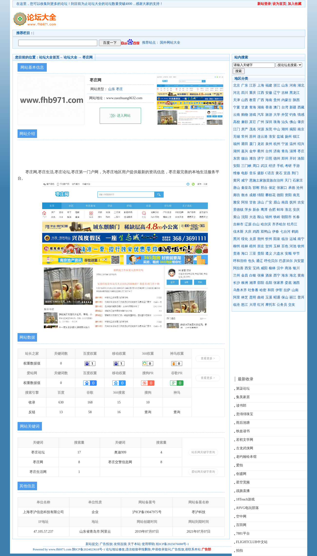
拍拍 (239, 550)
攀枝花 (270, 195)
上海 (260, 85)
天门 (288, 180)
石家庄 (298, 180)
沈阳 (244, 217)
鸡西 (256, 231)
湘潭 (252, 283)
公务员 (282, 305)
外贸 (284, 114)
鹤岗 (295, 231)
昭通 (276, 297)
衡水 (244, 195)
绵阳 (260, 195)
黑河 (236, 239)
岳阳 (268, 283)
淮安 (272, 136)
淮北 (288, 209)
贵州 (276, 100)
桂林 (244, 246)
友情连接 (120, 544)
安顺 (288, 253)
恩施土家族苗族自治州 (266, 180)
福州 (236, 144)
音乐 (252, 173)
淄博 (292, 151)
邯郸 (256, 188)
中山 (276, 129)
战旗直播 (243, 491)
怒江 (244, 305)
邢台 (264, 188)
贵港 (236, 253)
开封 (292, 158)
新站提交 (92, 544)
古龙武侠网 (244, 448)
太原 (252, 239)
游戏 (252, 114)
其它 (252, 122)
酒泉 (268, 275)
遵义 (268, 253)
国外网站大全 (170, 42)
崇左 (260, 246)
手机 (280, 166)
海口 (244, 253)
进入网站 (124, 115)
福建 (268, 85)
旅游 (268, 114)
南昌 (284, 202)
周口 (256, 166)
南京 (301, 129)
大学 (276, 114)
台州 (268, 151)
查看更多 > (208, 358)
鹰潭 (264, 209)
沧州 (299, 188)
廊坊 (236, 195)
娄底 (288, 283)
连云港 (262, 136)
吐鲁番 (253, 290)
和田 (271, 290)
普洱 (301, 297)
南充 (296, 195)
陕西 (296, 100)
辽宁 (276, 93)
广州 (260, 122)
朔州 (260, 239)
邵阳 (260, 283)
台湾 (284, 107)
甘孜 (252, 202)
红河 (260, 305)
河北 (236, 93)
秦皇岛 (246, 188)
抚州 (292, 202)
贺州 (268, 246)
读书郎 (241, 405)
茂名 (252, 129)
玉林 (276, 246)
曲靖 (260, 297)
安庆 (296, 209)
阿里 (236, 297)
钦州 (301, 246)
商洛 (288, 268)
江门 (236, 129)
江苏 (252, 85)
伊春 (275, 231)
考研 (288, 166)
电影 (244, 173)
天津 (236, 100)
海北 (292, 275)
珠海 (276, 122)
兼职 (244, 122)
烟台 (244, 158)
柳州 (236, 246)
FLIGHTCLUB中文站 (252, 542)
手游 (296, 166)
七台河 (285, 231)
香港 (268, 107)
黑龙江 (294, 93)
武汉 (264, 166)
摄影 (260, 173)
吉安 (301, 202)
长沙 (236, 283)
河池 (292, 246)
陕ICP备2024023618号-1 (88, 549)
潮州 (284, 129)
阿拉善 (238, 268)
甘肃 (244, 107)
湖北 (301, 85)
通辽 (259, 261)
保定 (272, 188)
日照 (268, 158)
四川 (244, 93)
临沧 (236, 305)
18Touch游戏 (245, 499)
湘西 (296, 283)
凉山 (260, 202)
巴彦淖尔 (286, 261)
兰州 (236, 275)
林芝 (244, 297)
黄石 (279, 173)
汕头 (284, 122)
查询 (147, 412)
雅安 (236, 202)
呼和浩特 (240, 261)
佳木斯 (238, 231)
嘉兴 (244, 151)
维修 (236, 173)
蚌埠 (280, 209)
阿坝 (244, 202)
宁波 (284, 144)
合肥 (272, 209)
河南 (292, 85)
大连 (252, 217)
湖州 (236, 151)
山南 (295, 290)
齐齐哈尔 (279, 224)
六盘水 (278, 253)
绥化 (244, 239)
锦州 (268, 217)
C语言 (269, 173)
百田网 (241, 525)
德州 (276, 158)
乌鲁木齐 (240, 290)
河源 (260, 129)
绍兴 (301, 144)
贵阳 (260, 253)
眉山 (276, 202)
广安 (268, 202)
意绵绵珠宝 (244, 414)
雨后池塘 (243, 422)
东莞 (268, 129)
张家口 (282, 188)
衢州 (260, 151)
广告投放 (106, 544)
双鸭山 (266, 231)
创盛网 (241, 474)
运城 (292, 239)
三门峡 (246, 166)
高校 (236, 122)
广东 (244, 85)
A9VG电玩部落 (247, 508)
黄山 (236, 217)
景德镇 (238, 209)
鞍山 (260, 217)
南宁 (301, 239)
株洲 (244, 283)
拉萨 (287, 290)
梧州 (252, 246)
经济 (272, 166)
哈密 (262, 290)
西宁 (276, 275)
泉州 (268, 144)
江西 (260, 93)
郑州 (284, 158)
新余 (256, 209)
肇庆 (301, 122)
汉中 (280, 268)
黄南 (301, 275)
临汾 (284, 239)
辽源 (248, 224)
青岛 (284, 151)
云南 (236, 114)
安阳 (236, 166)
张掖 (260, 275)
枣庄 (301, 151)
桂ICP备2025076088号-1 (172, 544)
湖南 (260, 107)
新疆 (292, 107)
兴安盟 (299, 261)
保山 (284, 297)
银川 (296, 268)
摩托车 (270, 305)
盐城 (280, 136)
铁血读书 (243, 431)
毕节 (296, 253)
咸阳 (264, 268)
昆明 (252, 297)
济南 (276, 151)
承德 (291, 188)
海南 (268, 100)
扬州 (288, 136)
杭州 (276, 144)
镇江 (296, 136)
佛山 (292, 122)
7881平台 (243, 533)
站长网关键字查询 (203, 452)
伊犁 (279, 290)
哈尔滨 (266, 224)
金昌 (244, 275)
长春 (296, 217)
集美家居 (243, 397)
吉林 (284, 93)
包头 (251, 261)
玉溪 (268, 297)
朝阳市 (286, 217)
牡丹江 (292, 224)
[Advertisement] (186, 18)
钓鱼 (292, 114)
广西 (260, 100)
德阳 (280, 195)
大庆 (248, 231)
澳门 (276, 107)
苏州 (252, 136)
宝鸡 (256, 268)
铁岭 (276, 217)
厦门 (252, 144)
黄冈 (236, 180)
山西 (244, 100)
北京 (236, 85)
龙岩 (260, 144)
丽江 (292, 297)
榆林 (272, 268)
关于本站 (134, 544)
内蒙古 (286, 100)
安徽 (268, 93)
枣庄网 (87, 57)
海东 (284, 275)
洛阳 (301, 158)
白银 (252, 275)
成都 (252, 195)
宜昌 (287, 173)
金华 (252, 151)
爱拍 (239, 465)
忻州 (268, 239)
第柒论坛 (243, 388)
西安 (248, 268)
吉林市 (238, 224)
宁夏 (236, 107)
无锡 (236, 136)
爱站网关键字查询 (203, 471)
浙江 (276, 85)
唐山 (236, 188)
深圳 (268, 122)
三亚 (252, 253)
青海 (252, 107)
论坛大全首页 (49, 57)
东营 (236, 158)
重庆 (252, 93)
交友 (291, 305)
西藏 (301, 107)
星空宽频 (243, 482)
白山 (256, 224)
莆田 (244, 144)
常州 (244, 136)
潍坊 (252, 158)
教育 (252, 100)
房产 (244, 129)
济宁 (260, 158)
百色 (284, 246)
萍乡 (248, 209)
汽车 (260, 114)
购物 (244, 114)
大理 (252, 305)
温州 (292, 144)
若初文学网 (244, 439)
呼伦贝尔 (271, 261)
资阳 (288, 195)
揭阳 (292, 129)
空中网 (241, 516)
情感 (301, 114)
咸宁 (244, 180)
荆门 (295, 173)
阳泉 (276, 239)
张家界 (278, 283)
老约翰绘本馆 (246, 457)
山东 (284, 85)
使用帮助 (148, 544)
